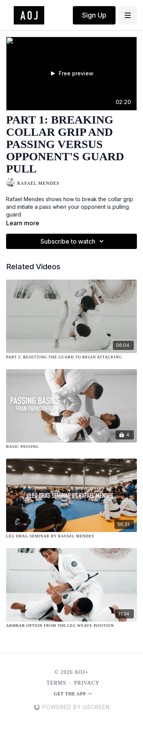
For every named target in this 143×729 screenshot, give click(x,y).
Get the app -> (73, 693)
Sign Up (94, 15)
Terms (56, 683)
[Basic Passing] (71, 446)
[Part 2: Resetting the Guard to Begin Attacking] (71, 357)
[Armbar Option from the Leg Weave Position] (71, 625)
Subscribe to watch (73, 241)
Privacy (87, 683)
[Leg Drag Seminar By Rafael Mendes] (71, 536)
